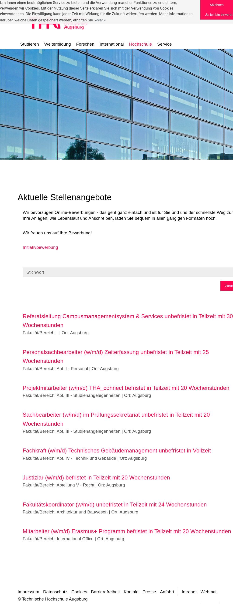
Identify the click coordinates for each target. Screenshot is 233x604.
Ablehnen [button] (216, 5)
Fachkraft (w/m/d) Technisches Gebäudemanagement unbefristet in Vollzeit (117, 450)
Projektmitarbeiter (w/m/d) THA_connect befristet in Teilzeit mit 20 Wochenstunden (126, 388)
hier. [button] (100, 20)
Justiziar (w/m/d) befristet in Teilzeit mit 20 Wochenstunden (96, 477)
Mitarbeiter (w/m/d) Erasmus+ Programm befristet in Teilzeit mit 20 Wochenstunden (127, 531)
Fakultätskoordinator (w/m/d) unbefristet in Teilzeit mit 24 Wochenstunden (115, 504)
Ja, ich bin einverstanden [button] (219, 15)
